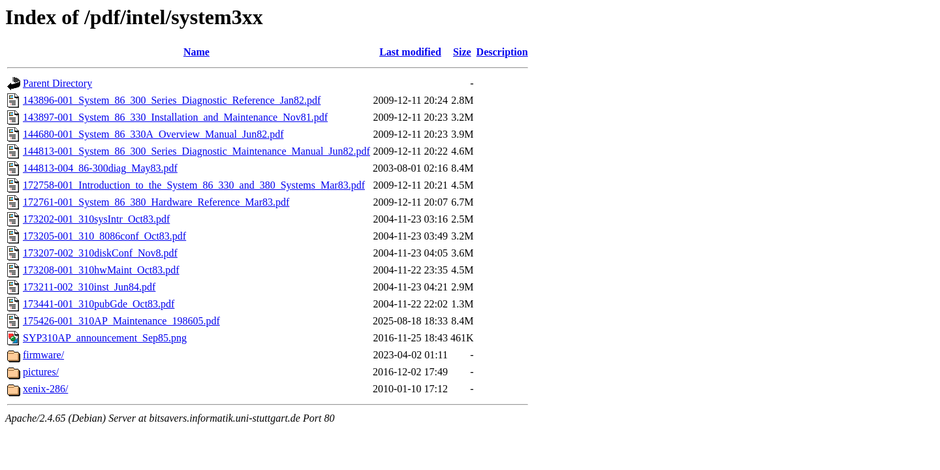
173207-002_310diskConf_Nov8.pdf (100, 252)
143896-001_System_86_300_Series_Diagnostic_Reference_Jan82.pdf (172, 100)
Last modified (410, 51)
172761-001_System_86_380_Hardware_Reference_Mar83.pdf (156, 202)
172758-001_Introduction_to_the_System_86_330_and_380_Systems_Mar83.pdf (194, 185)
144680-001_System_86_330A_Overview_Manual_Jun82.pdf (153, 134)
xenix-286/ (45, 388)
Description (502, 51)
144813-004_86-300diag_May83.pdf (100, 168)
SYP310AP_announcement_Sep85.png (105, 337)
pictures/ (41, 371)
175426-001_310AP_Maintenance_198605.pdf (121, 320)
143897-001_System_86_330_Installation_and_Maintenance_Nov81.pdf (175, 117)
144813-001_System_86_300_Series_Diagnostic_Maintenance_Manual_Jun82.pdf (196, 151)
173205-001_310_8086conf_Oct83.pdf (104, 236)
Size (462, 51)
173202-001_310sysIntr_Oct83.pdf (96, 219)
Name (196, 51)
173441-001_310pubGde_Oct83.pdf (98, 303)
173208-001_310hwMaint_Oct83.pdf (101, 269)
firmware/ (43, 354)
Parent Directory (57, 83)
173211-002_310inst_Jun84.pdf (89, 286)
